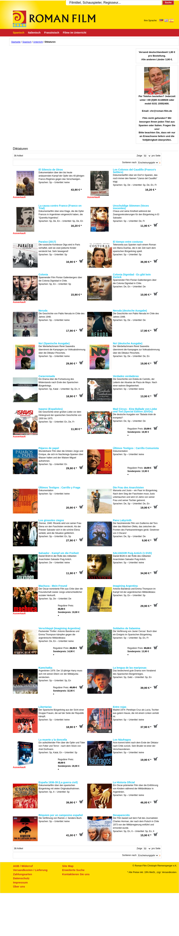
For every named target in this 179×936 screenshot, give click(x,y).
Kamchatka (45, 667)
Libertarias (45, 706)
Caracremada (47, 376)
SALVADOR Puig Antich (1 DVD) (132, 553)
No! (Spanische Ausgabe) (54, 343)
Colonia (43, 274)
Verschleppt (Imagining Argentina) (59, 628)
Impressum (20, 882)
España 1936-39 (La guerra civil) (58, 782)
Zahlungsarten (22, 874)
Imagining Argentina (125, 585)
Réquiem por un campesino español (61, 815)
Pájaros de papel (49, 448)
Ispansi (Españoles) (51, 408)
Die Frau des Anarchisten (128, 487)
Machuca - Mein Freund (53, 585)
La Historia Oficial (124, 782)
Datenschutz (21, 878)
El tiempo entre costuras (128, 241)
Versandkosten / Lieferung (30, 870)
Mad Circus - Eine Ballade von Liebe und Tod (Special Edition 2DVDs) (135, 410)
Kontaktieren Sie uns (76, 874)
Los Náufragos (122, 739)
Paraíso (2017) (47, 241)
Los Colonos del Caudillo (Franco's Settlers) (134, 171)
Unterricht (38, 42)
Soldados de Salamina (126, 628)
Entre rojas (119, 706)
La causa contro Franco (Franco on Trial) (60, 207)
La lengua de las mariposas (130, 667)
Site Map (68, 866)
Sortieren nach (129, 162)
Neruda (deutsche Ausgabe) (130, 310)
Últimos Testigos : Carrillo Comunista (136, 448)
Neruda (43, 310)
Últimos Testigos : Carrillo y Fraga (59, 487)
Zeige (139, 155)
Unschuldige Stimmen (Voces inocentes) (131, 207)
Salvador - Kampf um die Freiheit (59, 553)
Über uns (19, 886)
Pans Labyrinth (122, 520)
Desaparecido (121, 815)
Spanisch (26, 42)
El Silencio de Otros (51, 169)
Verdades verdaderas (126, 376)
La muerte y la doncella (53, 739)
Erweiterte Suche (73, 870)
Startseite (16, 42)
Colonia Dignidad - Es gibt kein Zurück (132, 276)
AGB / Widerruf (23, 866)
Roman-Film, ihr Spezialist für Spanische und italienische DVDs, (54, 19)
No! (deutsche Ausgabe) (127, 343)
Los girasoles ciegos (51, 520)
